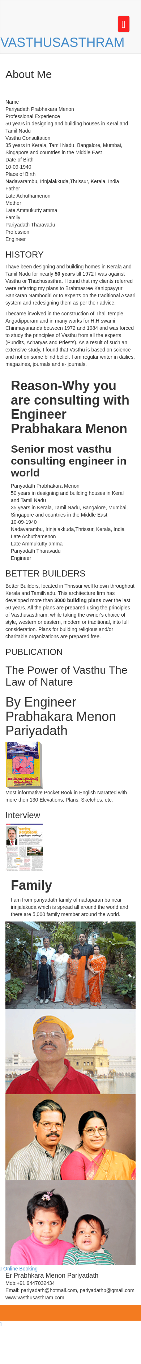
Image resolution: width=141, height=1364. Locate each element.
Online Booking (19, 1269)
